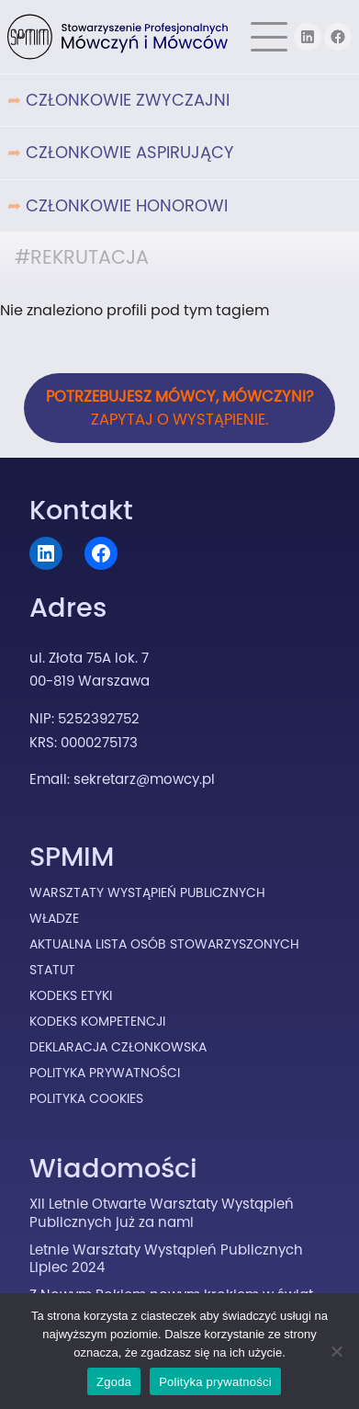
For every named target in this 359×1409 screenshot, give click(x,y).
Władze (54, 918)
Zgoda (113, 1382)
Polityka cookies (86, 1098)
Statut (52, 969)
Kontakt (81, 510)
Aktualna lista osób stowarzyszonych (164, 944)
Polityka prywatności (215, 1382)
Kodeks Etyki (70, 995)
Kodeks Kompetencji (97, 1021)
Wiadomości (113, 1168)
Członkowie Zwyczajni (128, 99)
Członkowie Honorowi (127, 205)
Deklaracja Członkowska (118, 1047)
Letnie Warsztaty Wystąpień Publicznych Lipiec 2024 (166, 1259)
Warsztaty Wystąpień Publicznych (147, 892)
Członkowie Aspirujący (130, 152)
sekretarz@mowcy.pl (144, 779)
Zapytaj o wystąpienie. (180, 408)
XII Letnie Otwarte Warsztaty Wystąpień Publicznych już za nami (161, 1213)
